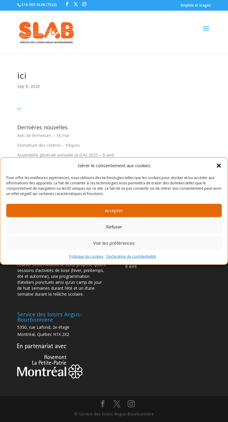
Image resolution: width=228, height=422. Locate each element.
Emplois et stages (196, 5)
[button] (219, 166)
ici (19, 108)
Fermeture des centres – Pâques (48, 145)
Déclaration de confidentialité (131, 256)
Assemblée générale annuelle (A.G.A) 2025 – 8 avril (65, 155)
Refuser (114, 227)
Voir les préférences (114, 243)
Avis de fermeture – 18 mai (43, 135)
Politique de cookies (86, 256)
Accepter (114, 210)
